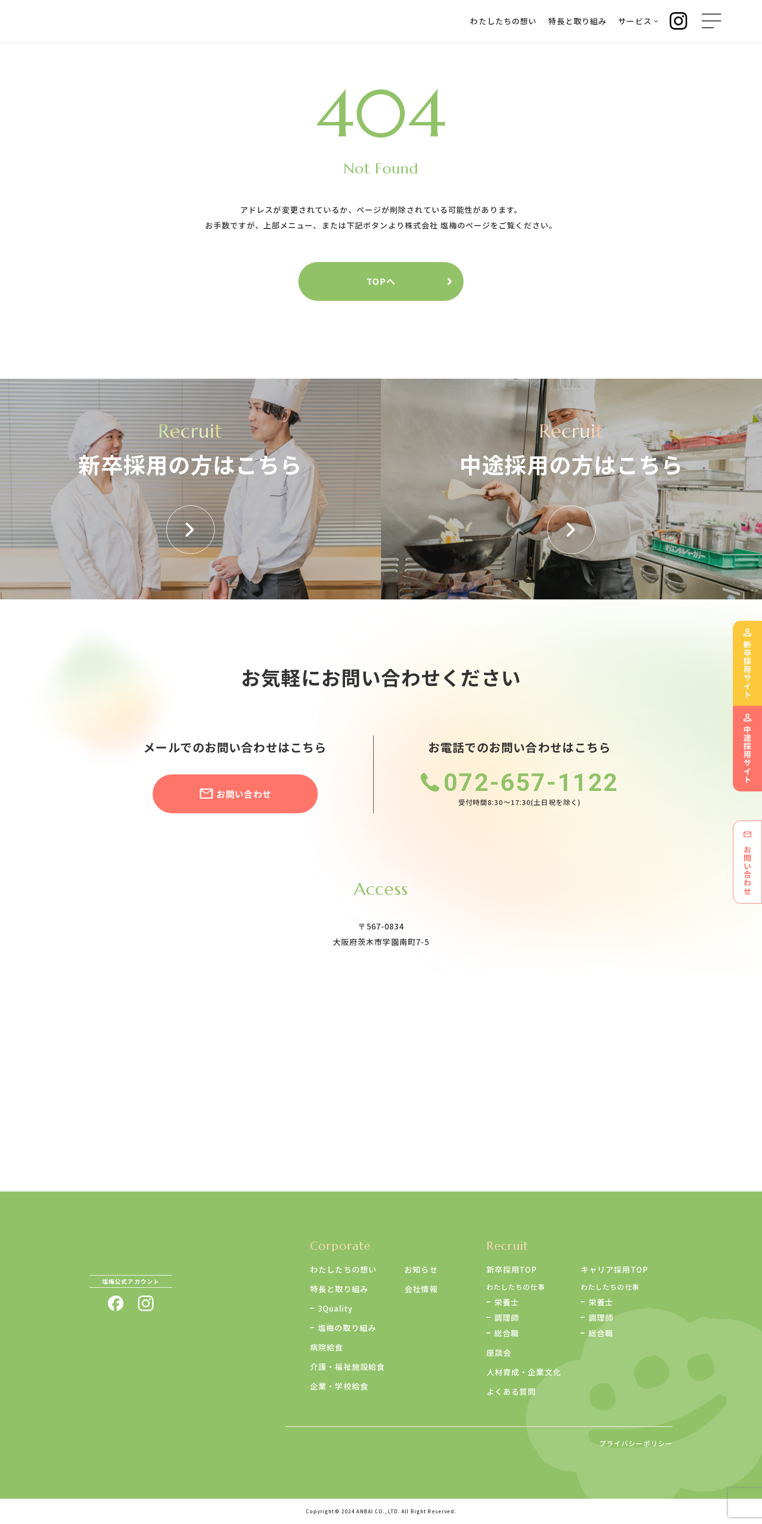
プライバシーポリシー (636, 1443)
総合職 (506, 1333)
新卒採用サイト (747, 669)
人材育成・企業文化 (523, 1372)
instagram (146, 1303)
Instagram (678, 21)
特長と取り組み (339, 1289)
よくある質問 (511, 1391)
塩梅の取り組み (347, 1327)
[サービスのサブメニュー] (656, 20)
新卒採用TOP (511, 1269)
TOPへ (380, 281)
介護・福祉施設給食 (347, 1366)
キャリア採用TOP (614, 1269)
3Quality (335, 1308)
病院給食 (326, 1347)
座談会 (498, 1352)
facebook (115, 1303)
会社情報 (420, 1289)
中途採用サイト (747, 754)
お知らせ (420, 1269)
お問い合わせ (244, 794)
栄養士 (506, 1302)
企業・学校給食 (339, 1386)
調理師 (506, 1317)
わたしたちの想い (343, 1269)
